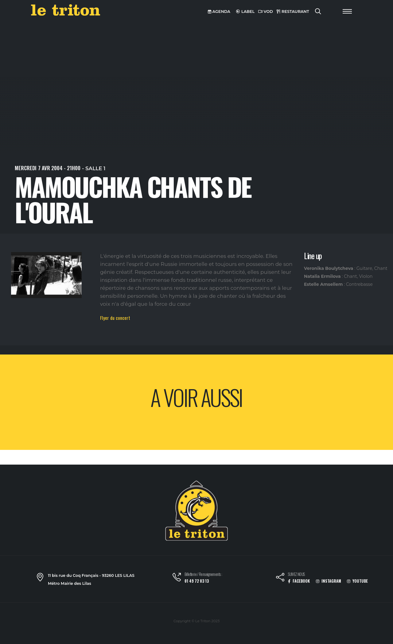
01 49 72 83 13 (197, 581)
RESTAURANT (293, 11)
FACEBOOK (299, 581)
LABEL (245, 11)
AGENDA (219, 11)
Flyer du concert (115, 317)
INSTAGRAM (328, 581)
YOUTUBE (357, 581)
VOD (265, 11)
